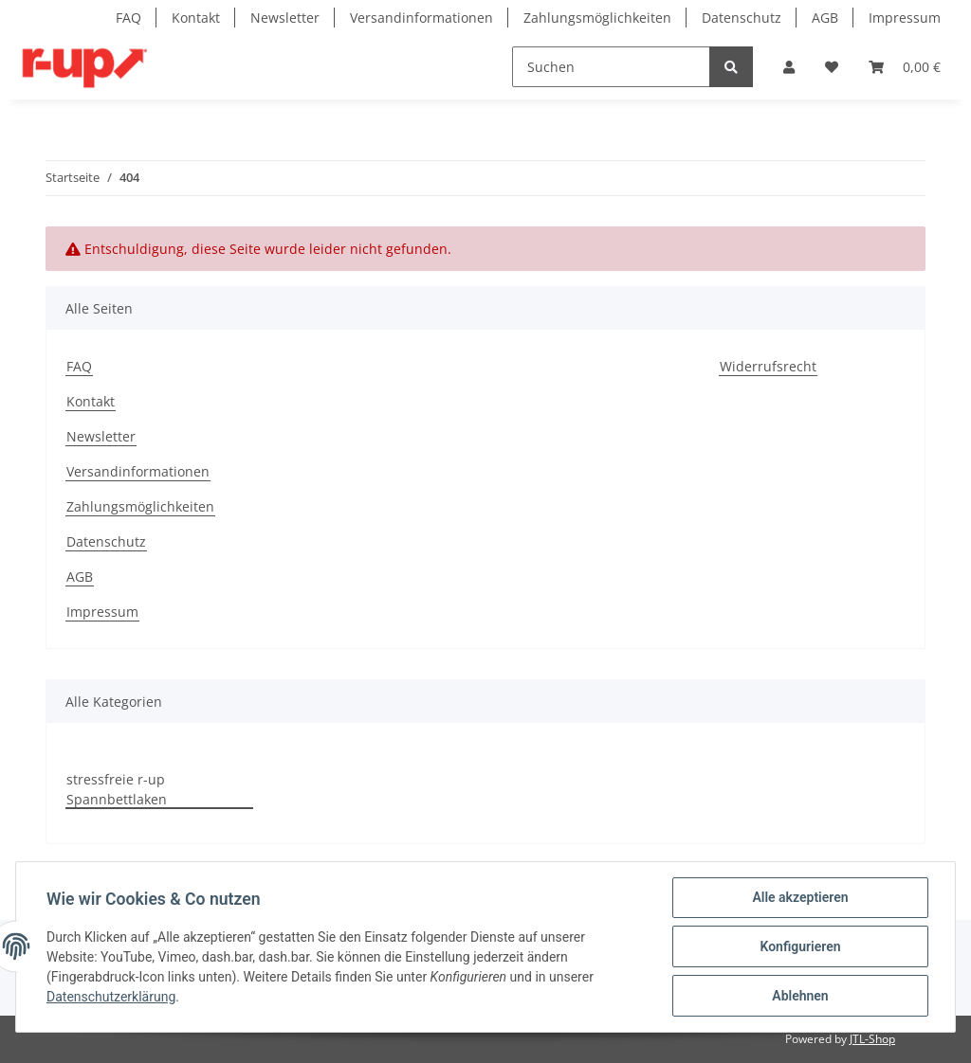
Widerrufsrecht (768, 366)
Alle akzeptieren (800, 897)
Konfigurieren (800, 946)
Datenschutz (741, 18)
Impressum (905, 18)
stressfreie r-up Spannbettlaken (116, 789)
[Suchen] (611, 66)
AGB (825, 18)
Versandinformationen (421, 18)
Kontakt (196, 18)
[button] (789, 66)
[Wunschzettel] (831, 66)
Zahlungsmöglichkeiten (597, 18)
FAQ (128, 18)
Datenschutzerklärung (110, 996)
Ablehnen (800, 995)
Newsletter (285, 18)
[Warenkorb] (904, 66)
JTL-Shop (872, 1039)
